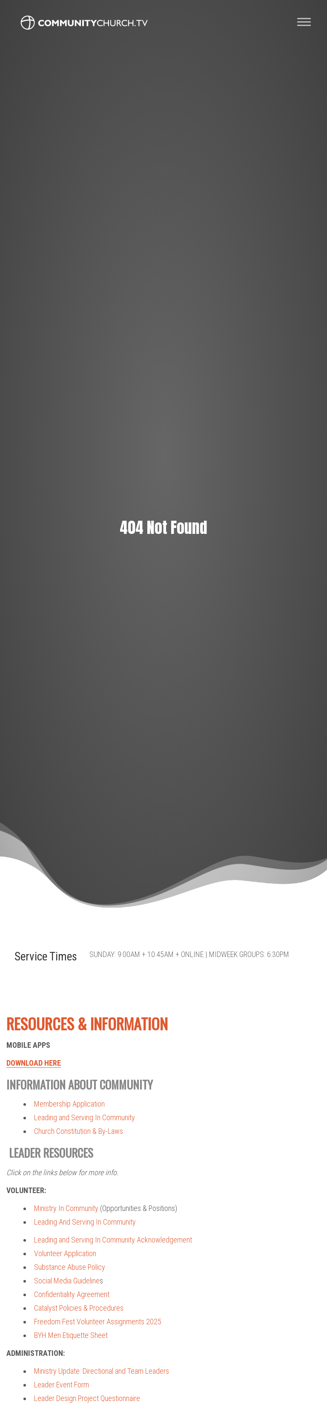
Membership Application (69, 1103)
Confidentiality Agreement (71, 1294)
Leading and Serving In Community (84, 1117)
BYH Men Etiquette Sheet (71, 1335)
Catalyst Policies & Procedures (78, 1307)
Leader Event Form (61, 1384)
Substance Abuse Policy (69, 1267)
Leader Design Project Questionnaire (87, 1398)
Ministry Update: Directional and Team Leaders (101, 1371)
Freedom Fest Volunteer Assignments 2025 (97, 1321)
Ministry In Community (66, 1208)
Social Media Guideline (67, 1280)
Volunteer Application (65, 1253)
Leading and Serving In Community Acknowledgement (113, 1239)
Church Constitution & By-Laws (78, 1131)
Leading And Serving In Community (85, 1221)
